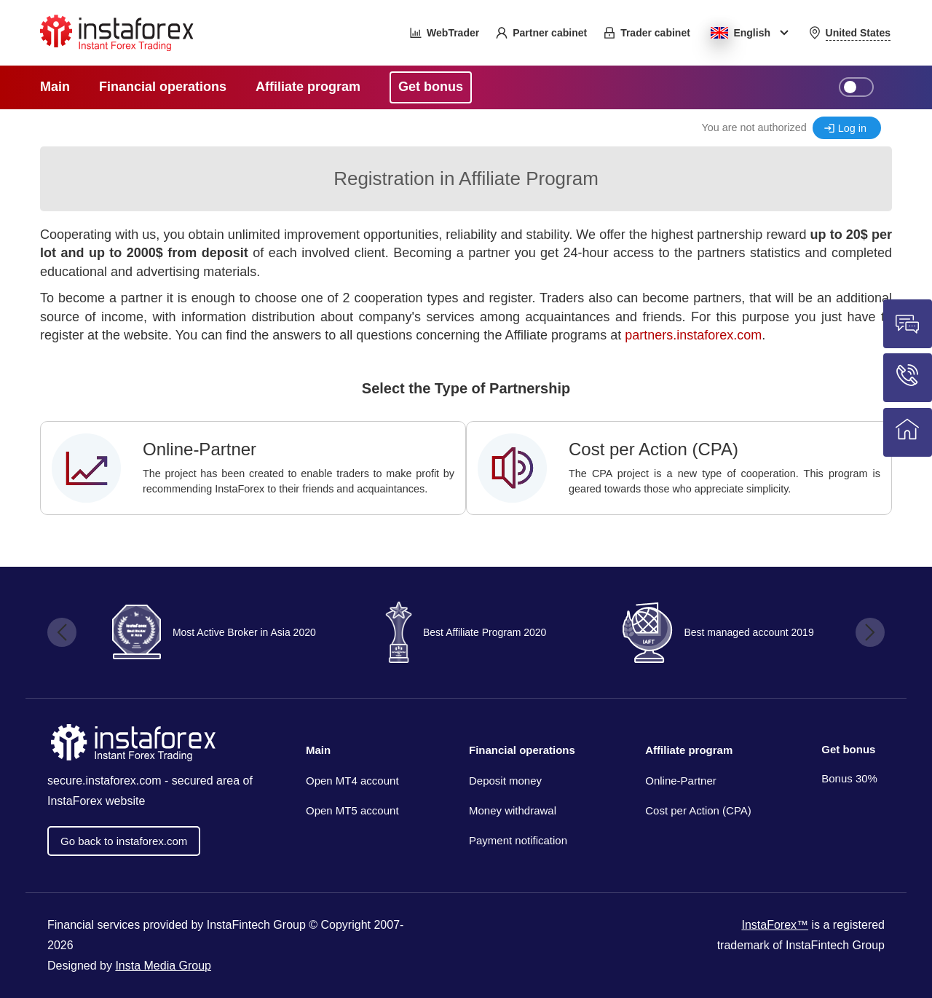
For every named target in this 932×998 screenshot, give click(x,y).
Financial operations (522, 750)
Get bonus (848, 749)
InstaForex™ (774, 925)
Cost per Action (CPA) (698, 810)
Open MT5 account (352, 810)
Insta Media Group (163, 965)
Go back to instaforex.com (123, 841)
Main (318, 750)
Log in (852, 128)
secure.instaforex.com (104, 780)
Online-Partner (680, 780)
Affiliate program (688, 750)
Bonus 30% (849, 778)
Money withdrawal (512, 810)
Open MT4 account (352, 780)
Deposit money (505, 780)
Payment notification (518, 840)
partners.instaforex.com (693, 335)
